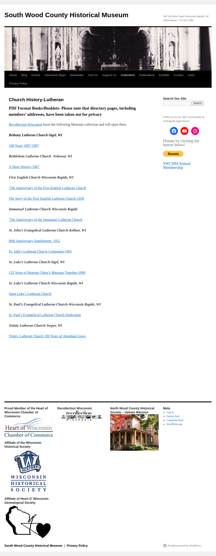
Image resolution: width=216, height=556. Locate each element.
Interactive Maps (55, 75)
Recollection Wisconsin (25, 124)
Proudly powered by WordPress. (184, 545)
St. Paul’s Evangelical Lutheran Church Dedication (45, 315)
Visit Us (93, 75)
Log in (170, 412)
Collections (128, 75)
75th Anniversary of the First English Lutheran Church (47, 188)
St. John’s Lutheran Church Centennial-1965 (40, 251)
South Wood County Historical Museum (66, 15)
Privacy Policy (18, 83)
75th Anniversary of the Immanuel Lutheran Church (45, 220)
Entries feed (173, 416)
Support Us (109, 75)
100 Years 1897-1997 (24, 145)
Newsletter (77, 75)
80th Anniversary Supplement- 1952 (34, 241)
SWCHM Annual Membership (177, 165)
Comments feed (175, 420)
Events (36, 75)
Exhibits (164, 75)
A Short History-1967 (24, 167)
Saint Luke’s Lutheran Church (30, 294)
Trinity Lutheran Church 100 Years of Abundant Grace (47, 336)
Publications (147, 75)
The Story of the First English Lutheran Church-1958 (46, 198)
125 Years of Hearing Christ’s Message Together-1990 (47, 272)
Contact (178, 75)
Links (191, 75)
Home (13, 75)
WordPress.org (174, 424)
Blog (24, 75)
